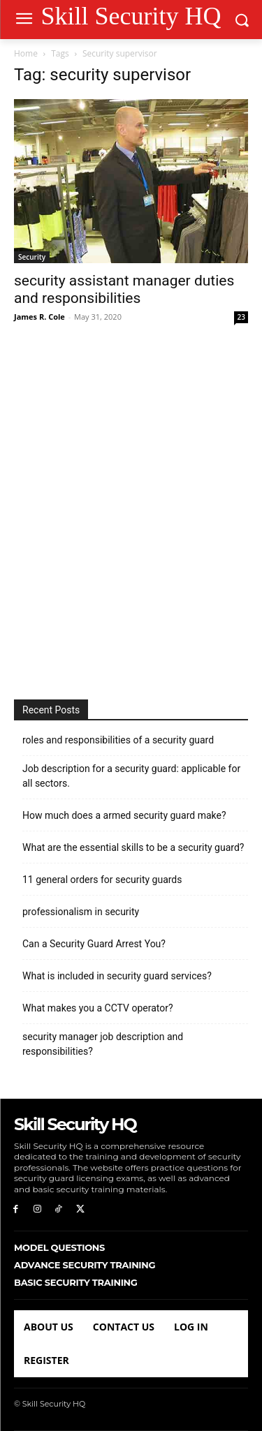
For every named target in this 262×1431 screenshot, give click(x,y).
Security (31, 257)
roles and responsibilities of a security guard (118, 740)
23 (241, 317)
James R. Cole (39, 316)
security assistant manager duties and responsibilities (124, 289)
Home (26, 53)
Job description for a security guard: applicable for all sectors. (131, 776)
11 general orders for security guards (102, 879)
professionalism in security (80, 911)
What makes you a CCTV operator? (97, 1008)
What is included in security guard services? (117, 975)
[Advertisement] (131, 513)
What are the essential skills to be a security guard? (133, 847)
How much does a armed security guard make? (124, 815)
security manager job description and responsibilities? (102, 1044)
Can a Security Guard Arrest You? (94, 943)
